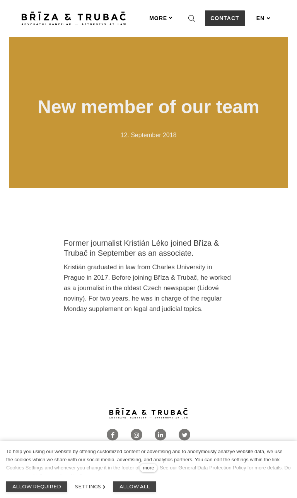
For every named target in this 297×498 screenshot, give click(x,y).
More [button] (160, 18)
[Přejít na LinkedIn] (160, 434)
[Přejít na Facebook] (112, 434)
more (148, 468)
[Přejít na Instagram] (136, 434)
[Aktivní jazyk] (263, 18)
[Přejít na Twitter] (184, 434)
